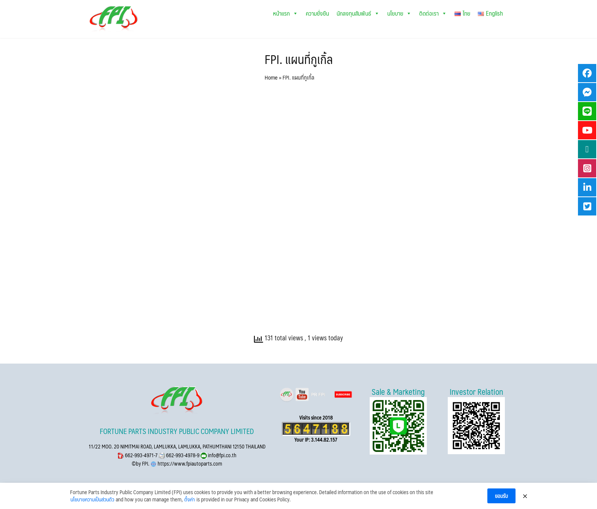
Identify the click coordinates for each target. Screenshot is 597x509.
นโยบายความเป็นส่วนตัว (92, 499)
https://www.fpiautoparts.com (189, 463)
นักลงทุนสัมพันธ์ (358, 13)
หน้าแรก (285, 13)
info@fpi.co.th (221, 455)
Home (271, 77)
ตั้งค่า (189, 499)
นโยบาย (399, 13)
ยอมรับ (501, 495)
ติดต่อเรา (433, 13)
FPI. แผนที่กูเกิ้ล (299, 59)
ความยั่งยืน (317, 13)
